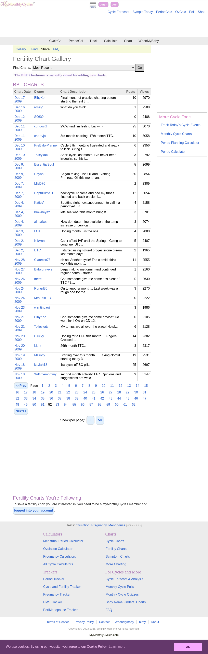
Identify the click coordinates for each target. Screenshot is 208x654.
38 (68, 398)
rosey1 (39, 107)
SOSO (38, 117)
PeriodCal (76, 41)
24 (85, 392)
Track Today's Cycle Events (180, 125)
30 (136, 392)
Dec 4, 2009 (19, 204)
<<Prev (21, 385)
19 (42, 392)
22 (68, 392)
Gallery (21, 49)
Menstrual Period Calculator (63, 541)
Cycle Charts (115, 541)
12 (120, 385)
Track (94, 41)
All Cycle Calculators (58, 564)
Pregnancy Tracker (56, 594)
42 (102, 398)
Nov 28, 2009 (20, 261)
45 (127, 398)
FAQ (56, 49)
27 (111, 392)
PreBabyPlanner (46, 145)
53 (57, 404)
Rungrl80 (40, 288)
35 (42, 398)
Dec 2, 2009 (19, 242)
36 (51, 398)
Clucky (39, 336)
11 (112, 385)
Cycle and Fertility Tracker (62, 586)
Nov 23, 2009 (20, 309)
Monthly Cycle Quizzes (122, 594)
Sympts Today (142, 12)
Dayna (38, 174)
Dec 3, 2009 (19, 233)
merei (38, 279)
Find (34, 49)
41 (93, 398)
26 (102, 392)
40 (85, 398)
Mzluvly (39, 355)
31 (144, 392)
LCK (37, 231)
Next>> (21, 411)
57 (91, 404)
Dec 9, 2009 (19, 166)
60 (117, 404)
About (155, 622)
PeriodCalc (164, 12)
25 (93, 392)
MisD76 (39, 183)
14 (137, 385)
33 (26, 398)
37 (60, 398)
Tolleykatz (41, 155)
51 (42, 404)
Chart (128, 41)
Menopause (117, 525)
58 (100, 404)
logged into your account (33, 510)
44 (119, 398)
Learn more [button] (117, 646)
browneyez (42, 212)
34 (34, 398)
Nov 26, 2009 (20, 280)
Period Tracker (53, 579)
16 (17, 392)
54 (66, 404)
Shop (201, 12)
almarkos (40, 221)
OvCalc (180, 12)
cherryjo (40, 136)
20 (51, 392)
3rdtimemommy (45, 374)
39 (77, 398)
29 (127, 392)
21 (60, 392)
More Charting (116, 564)
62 (133, 404)
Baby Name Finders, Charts (126, 602)
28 (119, 392)
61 (125, 404)
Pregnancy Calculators (59, 556)
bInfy (142, 622)
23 (77, 392)
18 (34, 392)
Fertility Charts (116, 549)
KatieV (39, 202)
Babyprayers (43, 269)
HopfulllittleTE (44, 193)
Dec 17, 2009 (20, 99)
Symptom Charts (118, 556)
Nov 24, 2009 (20, 290)
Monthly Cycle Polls (120, 586)
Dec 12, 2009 (20, 118)
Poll (192, 12)
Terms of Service (58, 622)
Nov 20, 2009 (20, 338)
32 (17, 398)
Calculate (111, 41)
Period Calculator (173, 151)
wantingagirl (42, 307)
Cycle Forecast (118, 12)
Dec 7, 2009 (19, 185)
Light (37, 345)
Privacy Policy (84, 622)
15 (146, 385)
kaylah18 (40, 364)
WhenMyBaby (149, 41)
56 (82, 404)
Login (103, 4)
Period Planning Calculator (180, 142)
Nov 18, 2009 (20, 366)
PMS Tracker (52, 602)
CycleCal (55, 41)
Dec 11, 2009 (20, 128)
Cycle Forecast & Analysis (124, 579)
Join (114, 4)
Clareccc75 (42, 260)
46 (136, 398)
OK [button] (188, 646)
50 (34, 404)
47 (144, 398)
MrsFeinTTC (43, 298)
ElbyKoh (40, 97)
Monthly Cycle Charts (176, 134)
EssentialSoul (44, 164)
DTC (37, 250)
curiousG (40, 126)
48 (17, 404)
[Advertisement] (104, 26)
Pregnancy (98, 525)
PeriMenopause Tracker (60, 610)
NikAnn (39, 240)
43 (111, 398)
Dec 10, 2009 (20, 147)
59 (108, 404)
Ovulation (83, 525)
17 (26, 392)
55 (74, 404)
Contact (104, 622)
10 (103, 385)
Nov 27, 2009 (20, 271)
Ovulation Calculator (58, 549)
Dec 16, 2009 (20, 109)
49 (26, 404)
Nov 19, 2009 (20, 357)
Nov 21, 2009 (20, 318)
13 (129, 385)
